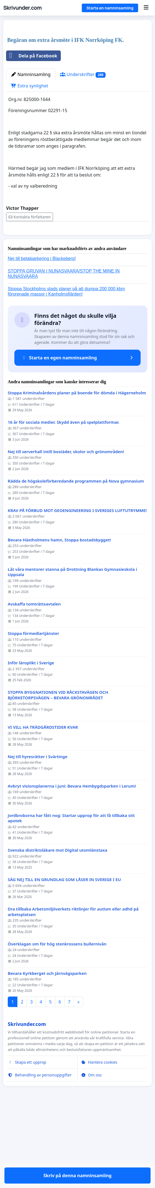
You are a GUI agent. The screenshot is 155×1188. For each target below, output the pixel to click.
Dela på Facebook (31, 133)
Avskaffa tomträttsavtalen (34, 697)
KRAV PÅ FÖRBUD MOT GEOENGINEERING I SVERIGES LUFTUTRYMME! (77, 604)
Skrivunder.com (22, 7)
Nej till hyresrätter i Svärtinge (37, 850)
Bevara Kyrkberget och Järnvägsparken (47, 1067)
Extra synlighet (29, 163)
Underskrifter (83, 152)
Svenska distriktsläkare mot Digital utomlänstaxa (57, 944)
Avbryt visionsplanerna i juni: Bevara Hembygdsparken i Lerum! (72, 879)
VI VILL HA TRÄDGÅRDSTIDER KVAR (43, 821)
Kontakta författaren (30, 294)
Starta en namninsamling (109, 8)
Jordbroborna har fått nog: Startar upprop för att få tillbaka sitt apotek (71, 912)
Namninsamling (31, 152)
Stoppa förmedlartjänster (33, 727)
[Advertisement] (77, 68)
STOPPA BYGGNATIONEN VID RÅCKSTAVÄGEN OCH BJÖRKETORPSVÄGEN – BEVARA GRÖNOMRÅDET (58, 788)
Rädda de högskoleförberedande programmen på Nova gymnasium (76, 574)
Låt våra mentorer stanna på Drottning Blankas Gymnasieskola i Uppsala (72, 665)
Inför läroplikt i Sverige (31, 756)
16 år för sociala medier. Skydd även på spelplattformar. (63, 516)
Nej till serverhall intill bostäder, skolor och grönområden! (66, 545)
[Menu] (146, 7)
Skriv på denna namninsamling (77, 316)
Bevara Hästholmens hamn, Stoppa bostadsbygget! (59, 633)
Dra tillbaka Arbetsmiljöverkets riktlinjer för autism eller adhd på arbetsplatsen (73, 1005)
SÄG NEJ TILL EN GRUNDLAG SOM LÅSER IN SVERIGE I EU (64, 973)
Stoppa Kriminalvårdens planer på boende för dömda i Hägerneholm (77, 486)
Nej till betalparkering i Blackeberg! (42, 352)
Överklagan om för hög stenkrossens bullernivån (57, 1037)
